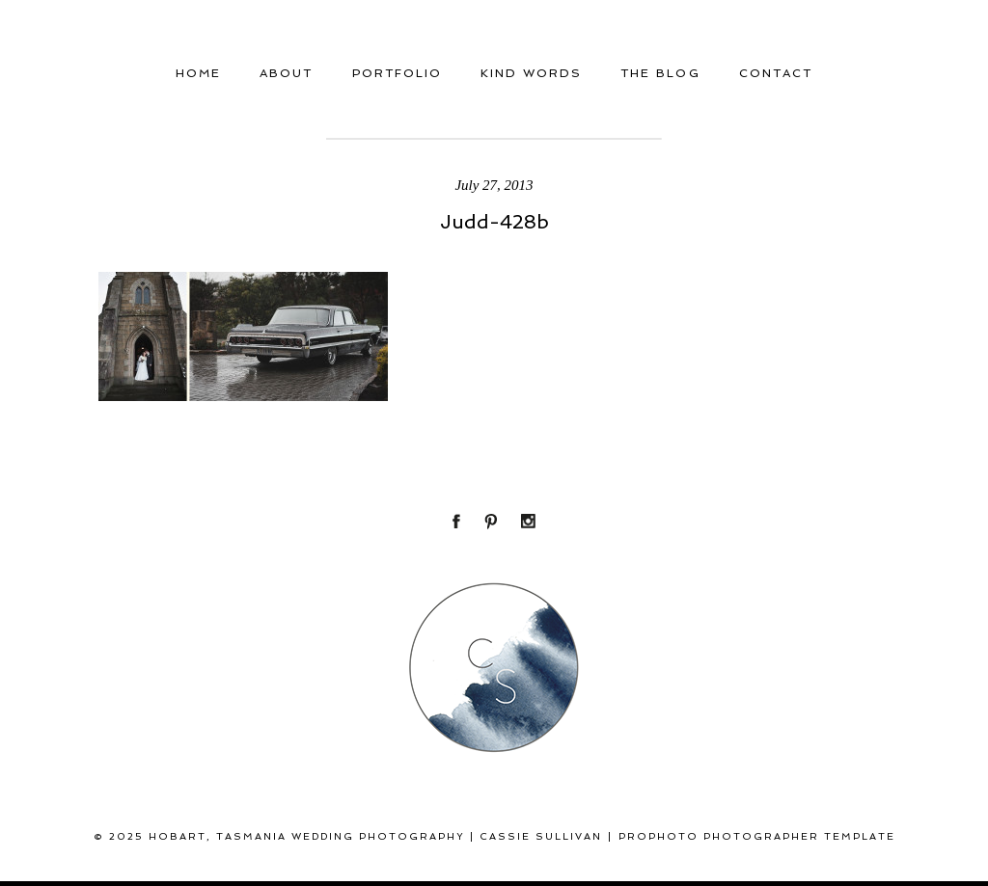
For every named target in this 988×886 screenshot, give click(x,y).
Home (198, 73)
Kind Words (531, 73)
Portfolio (397, 73)
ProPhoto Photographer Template (756, 836)
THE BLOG (660, 73)
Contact (775, 73)
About (286, 73)
